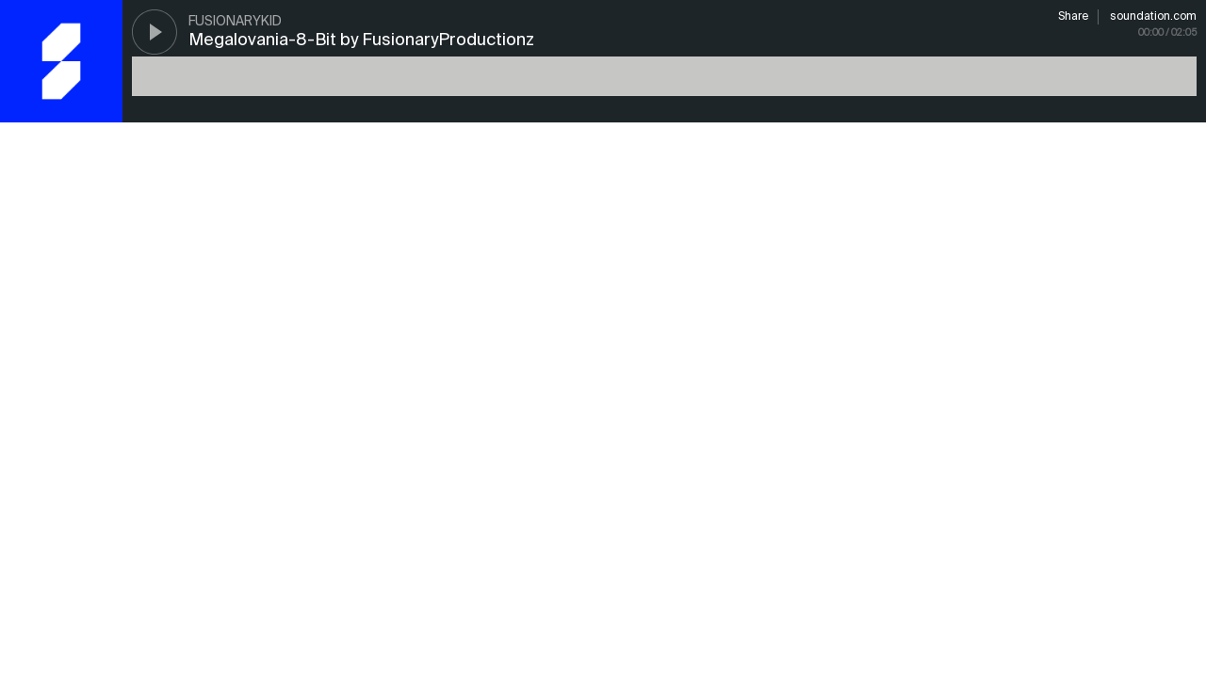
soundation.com (1153, 17)
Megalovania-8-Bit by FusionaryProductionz (361, 40)
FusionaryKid (235, 21)
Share (1073, 17)
